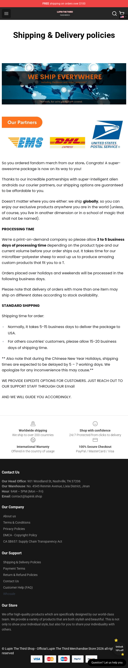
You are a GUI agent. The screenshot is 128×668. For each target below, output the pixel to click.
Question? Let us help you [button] (107, 662)
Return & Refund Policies (20, 575)
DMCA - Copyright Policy (20, 535)
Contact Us (11, 581)
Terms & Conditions (16, 522)
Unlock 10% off (119, 648)
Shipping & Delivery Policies (22, 562)
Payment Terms (14, 568)
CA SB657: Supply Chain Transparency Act (32, 541)
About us (9, 516)
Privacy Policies (14, 529)
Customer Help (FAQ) (18, 587)
